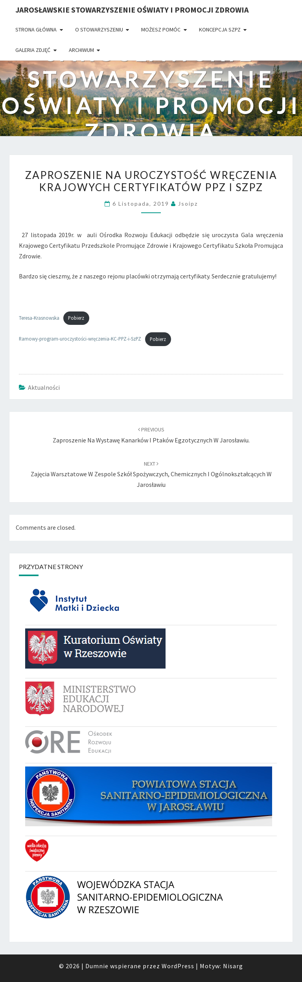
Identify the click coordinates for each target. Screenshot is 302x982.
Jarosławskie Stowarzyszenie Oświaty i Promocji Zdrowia (132, 10)
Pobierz (76, 318)
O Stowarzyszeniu (99, 29)
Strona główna (36, 29)
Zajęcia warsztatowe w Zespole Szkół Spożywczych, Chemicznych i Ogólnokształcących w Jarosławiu (151, 474)
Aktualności (44, 387)
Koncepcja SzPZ (220, 29)
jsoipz (188, 203)
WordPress (178, 966)
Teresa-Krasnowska (39, 318)
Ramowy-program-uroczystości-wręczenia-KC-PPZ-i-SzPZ (80, 339)
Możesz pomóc (160, 29)
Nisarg (233, 966)
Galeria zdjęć (32, 49)
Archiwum (81, 49)
